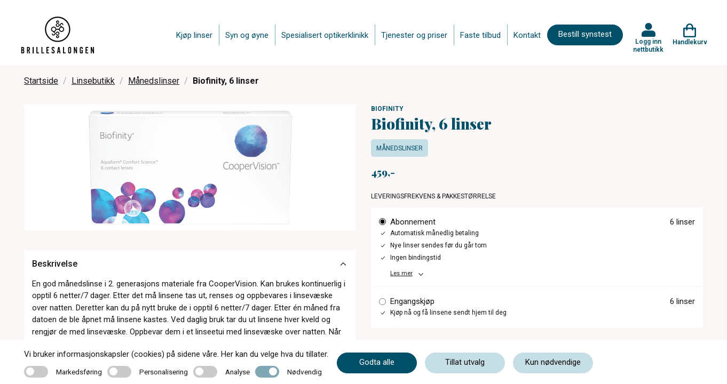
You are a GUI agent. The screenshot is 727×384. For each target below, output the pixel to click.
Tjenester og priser (414, 35)
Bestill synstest (585, 34)
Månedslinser (153, 81)
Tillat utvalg (465, 362)
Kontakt (527, 35)
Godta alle (376, 362)
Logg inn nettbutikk (648, 45)
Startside (41, 81)
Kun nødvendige (553, 362)
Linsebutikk (93, 81)
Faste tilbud (480, 35)
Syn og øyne (246, 35)
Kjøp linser (194, 35)
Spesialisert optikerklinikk (324, 35)
